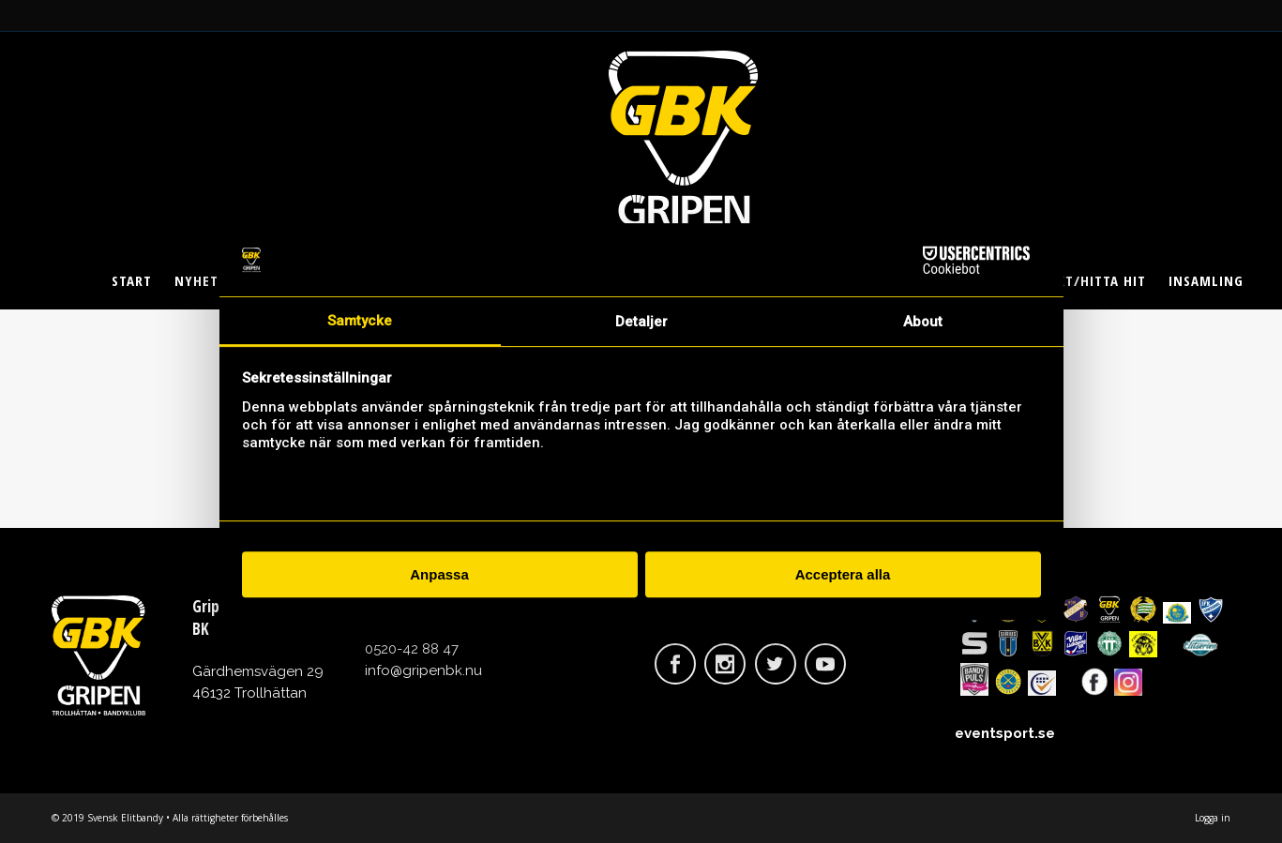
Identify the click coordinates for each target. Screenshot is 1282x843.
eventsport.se (1005, 733)
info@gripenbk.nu (423, 670)
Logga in (1212, 817)
